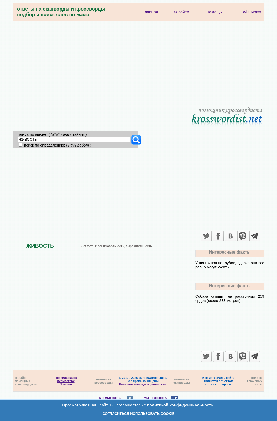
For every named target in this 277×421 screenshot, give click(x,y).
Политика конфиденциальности (142, 384)
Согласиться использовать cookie (138, 414)
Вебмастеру (66, 381)
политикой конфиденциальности (180, 405)
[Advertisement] (138, 61)
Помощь (66, 384)
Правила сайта (66, 377)
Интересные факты (229, 252)
